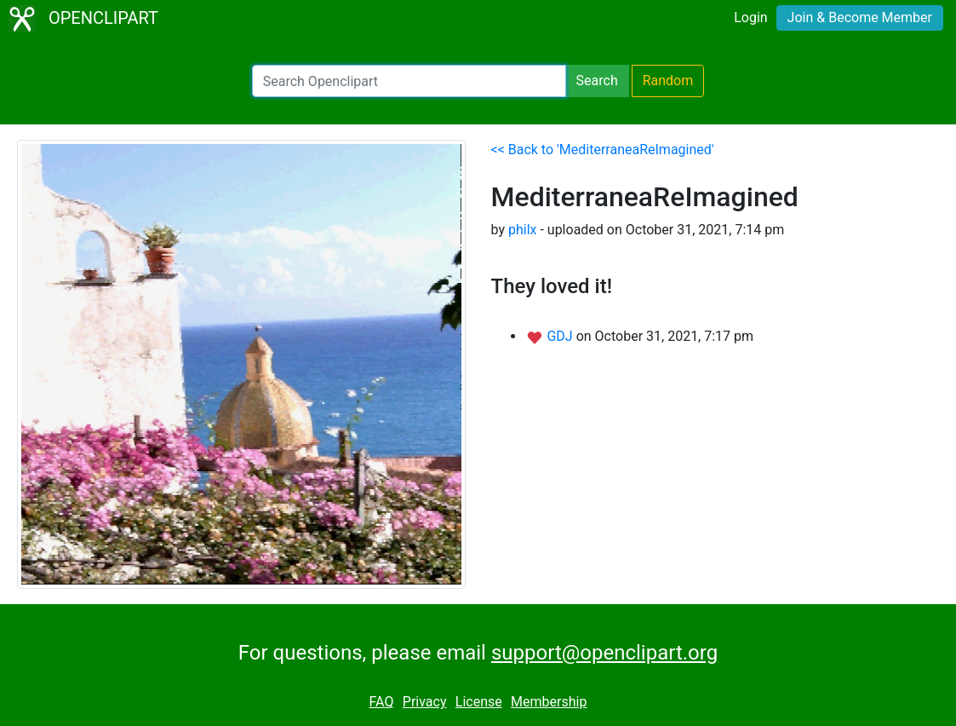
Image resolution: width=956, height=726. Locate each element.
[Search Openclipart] (409, 81)
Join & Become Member (859, 17)
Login (750, 17)
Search (597, 80)
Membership (549, 702)
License (478, 702)
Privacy (425, 702)
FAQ (381, 702)
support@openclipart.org (604, 653)
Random (668, 80)
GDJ (561, 336)
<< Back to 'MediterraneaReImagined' (602, 149)
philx (522, 230)
